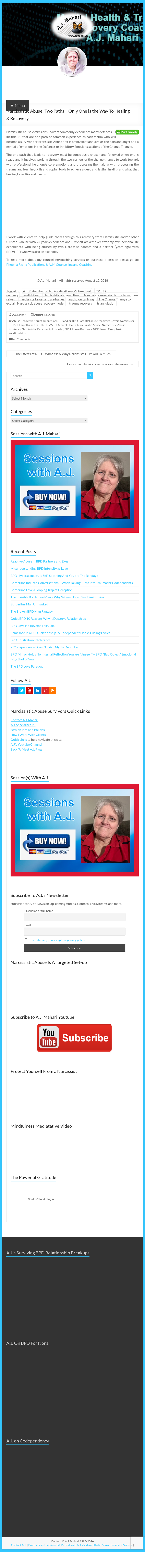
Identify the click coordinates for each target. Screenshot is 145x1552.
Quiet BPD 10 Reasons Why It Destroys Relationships (48, 618)
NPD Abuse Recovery (78, 329)
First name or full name (38, 910)
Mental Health (67, 325)
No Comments (21, 339)
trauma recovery (80, 303)
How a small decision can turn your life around (99, 364)
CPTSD (13, 325)
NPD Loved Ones (103, 329)
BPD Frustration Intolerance (30, 640)
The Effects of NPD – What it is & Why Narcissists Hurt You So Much (61, 354)
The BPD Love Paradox (27, 666)
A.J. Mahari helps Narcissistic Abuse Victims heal (57, 291)
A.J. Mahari (19, 314)
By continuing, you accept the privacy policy (57, 940)
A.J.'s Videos (84, 1545)
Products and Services (42, 1545)
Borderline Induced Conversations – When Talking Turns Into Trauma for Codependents (72, 583)
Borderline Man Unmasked (29, 604)
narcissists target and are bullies (42, 299)
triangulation (106, 303)
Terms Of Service (121, 1545)
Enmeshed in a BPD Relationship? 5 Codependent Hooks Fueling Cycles (60, 633)
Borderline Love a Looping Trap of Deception (42, 590)
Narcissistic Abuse (89, 325)
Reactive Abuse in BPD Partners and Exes (39, 561)
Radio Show (101, 1545)
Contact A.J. (18, 1545)
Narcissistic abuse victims (61, 295)
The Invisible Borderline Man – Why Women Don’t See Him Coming (57, 597)
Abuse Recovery (22, 321)
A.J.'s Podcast (66, 1545)
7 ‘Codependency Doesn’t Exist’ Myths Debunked (45, 647)
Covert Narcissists (122, 321)
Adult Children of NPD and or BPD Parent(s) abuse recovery (71, 321)
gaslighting (31, 295)
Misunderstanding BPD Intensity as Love (39, 568)
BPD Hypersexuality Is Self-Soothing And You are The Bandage (54, 575)
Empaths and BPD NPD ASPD (38, 325)
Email (27, 925)
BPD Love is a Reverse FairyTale (33, 626)
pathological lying (81, 299)
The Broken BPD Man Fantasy (32, 611)
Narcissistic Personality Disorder (42, 329)
